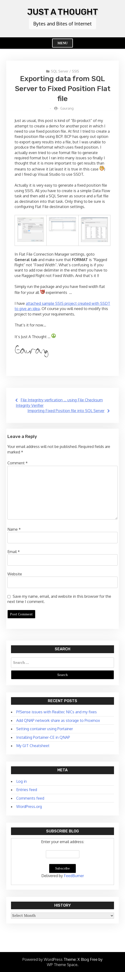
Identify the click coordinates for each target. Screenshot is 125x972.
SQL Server (59, 71)
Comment (17, 463)
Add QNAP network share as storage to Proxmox (58, 720)
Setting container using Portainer (44, 728)
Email (13, 551)
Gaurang (67, 108)
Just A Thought (62, 12)
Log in (21, 781)
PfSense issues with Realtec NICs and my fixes (56, 712)
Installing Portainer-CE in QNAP (43, 737)
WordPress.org (29, 806)
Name (14, 529)
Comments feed (30, 798)
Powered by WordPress (42, 959)
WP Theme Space (62, 964)
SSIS (75, 71)
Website (14, 574)
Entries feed (26, 789)
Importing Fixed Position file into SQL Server (65, 410)
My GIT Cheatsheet (32, 745)
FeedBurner (74, 875)
